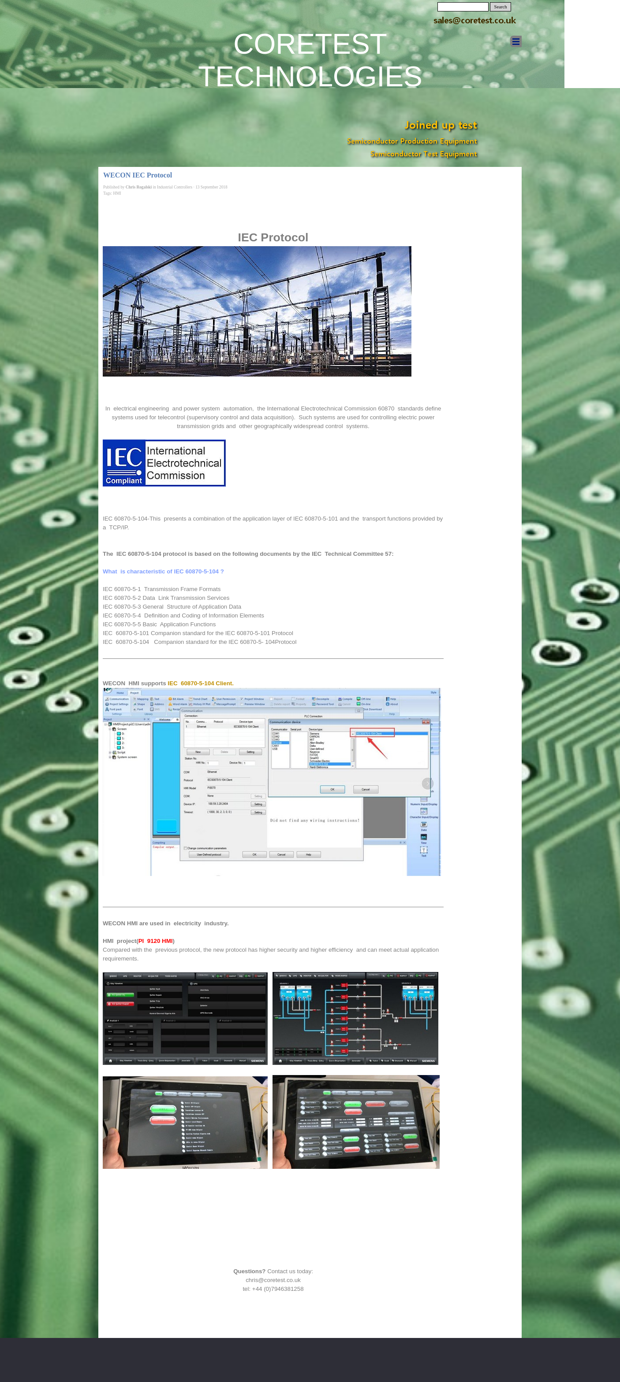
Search (500, 6)
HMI (117, 193)
